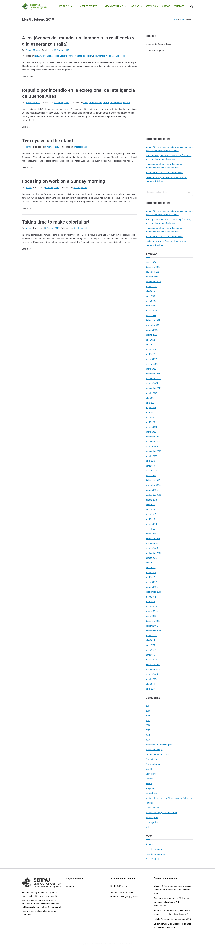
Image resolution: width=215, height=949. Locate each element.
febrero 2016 (152, 611)
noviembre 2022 (153, 325)
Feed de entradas (154, 849)
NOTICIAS (136, 6)
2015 (148, 711)
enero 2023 (151, 315)
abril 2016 (150, 601)
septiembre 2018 (153, 495)
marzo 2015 (151, 660)
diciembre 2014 (153, 664)
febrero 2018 (152, 529)
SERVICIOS (152, 6)
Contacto (70, 886)
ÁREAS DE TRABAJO (115, 6)
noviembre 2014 (153, 669)
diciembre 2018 (153, 480)
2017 (148, 720)
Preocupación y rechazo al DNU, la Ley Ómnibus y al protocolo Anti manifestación (168, 157)
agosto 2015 (151, 635)
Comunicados (95, 102)
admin (29, 147)
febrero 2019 (152, 471)
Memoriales (151, 793)
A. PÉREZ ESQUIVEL (90, 6)
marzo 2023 (151, 311)
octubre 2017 (152, 548)
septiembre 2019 (153, 451)
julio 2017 (150, 563)
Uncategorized (80, 147)
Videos (149, 827)
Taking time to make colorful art (56, 222)
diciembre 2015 (153, 621)
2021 (148, 740)
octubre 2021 (152, 383)
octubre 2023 (152, 277)
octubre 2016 (152, 587)
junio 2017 (151, 567)
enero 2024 (151, 262)
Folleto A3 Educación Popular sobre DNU (164, 172)
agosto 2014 (151, 679)
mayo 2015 (151, 650)
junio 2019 (151, 461)
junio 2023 (151, 296)
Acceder (149, 844)
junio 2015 (151, 645)
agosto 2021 (151, 393)
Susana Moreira (33, 50)
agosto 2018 (151, 500)
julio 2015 (150, 640)
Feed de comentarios (155, 854)
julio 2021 (150, 398)
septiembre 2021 (153, 388)
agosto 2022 (151, 335)
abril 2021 (150, 412)
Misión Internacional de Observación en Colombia (169, 798)
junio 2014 (151, 689)
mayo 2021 (151, 407)
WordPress (130, 943)
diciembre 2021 (153, 374)
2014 (148, 706)
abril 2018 (150, 519)
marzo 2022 (151, 359)
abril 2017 (150, 577)
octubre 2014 (152, 674)
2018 (36, 56)
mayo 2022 (151, 349)
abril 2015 (150, 655)
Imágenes (150, 788)
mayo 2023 (151, 301)
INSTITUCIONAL (67, 6)
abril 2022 (150, 354)
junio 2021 (151, 403)
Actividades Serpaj (154, 749)
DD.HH (106, 102)
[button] (74, 6)
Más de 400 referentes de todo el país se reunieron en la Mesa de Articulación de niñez (169, 149)
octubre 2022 (152, 330)
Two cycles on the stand (47, 140)
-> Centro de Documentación (159, 44)
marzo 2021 (151, 417)
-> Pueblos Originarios (156, 50)
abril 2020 (150, 422)
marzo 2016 (151, 606)
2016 (148, 716)
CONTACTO (178, 6)
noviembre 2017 (153, 543)
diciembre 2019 (153, 436)
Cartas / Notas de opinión (80, 56)
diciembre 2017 (153, 538)
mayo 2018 (151, 514)
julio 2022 (150, 340)
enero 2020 (151, 432)
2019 (85, 102)
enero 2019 (151, 475)
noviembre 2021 (153, 378)
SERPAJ (99, 943)
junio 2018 (151, 509)
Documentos (99, 56)
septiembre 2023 (153, 281)
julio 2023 (150, 291)
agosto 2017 (151, 558)
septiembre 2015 (153, 631)
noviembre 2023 (153, 272)
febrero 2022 (152, 364)
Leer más (27, 76)
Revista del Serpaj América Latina (161, 812)
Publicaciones (121, 56)
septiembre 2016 (153, 592)
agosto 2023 (151, 286)
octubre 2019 (152, 446)
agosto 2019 (151, 456)
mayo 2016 (151, 597)
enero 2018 (151, 533)
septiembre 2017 (153, 553)
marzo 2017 (151, 582)
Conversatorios (153, 764)
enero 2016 (151, 616)
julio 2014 (150, 684)
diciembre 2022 (153, 320)
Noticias (110, 56)
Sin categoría (152, 817)
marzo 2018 (151, 524)
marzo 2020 (151, 427)
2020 (148, 735)
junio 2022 (151, 344)
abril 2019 (150, 466)
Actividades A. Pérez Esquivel (54, 56)
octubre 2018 (152, 490)
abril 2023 (150, 306)
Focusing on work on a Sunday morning (63, 181)
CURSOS (166, 6)
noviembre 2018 (153, 485)
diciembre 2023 (153, 267)
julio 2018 (150, 504)
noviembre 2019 (153, 441)
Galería (149, 783)
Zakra (120, 943)
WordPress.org (152, 859)
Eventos (149, 778)
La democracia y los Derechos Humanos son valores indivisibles (166, 179)
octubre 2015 (152, 626)
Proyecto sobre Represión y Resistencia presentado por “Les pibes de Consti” (164, 166)
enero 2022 (151, 369)
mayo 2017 (151, 572)
